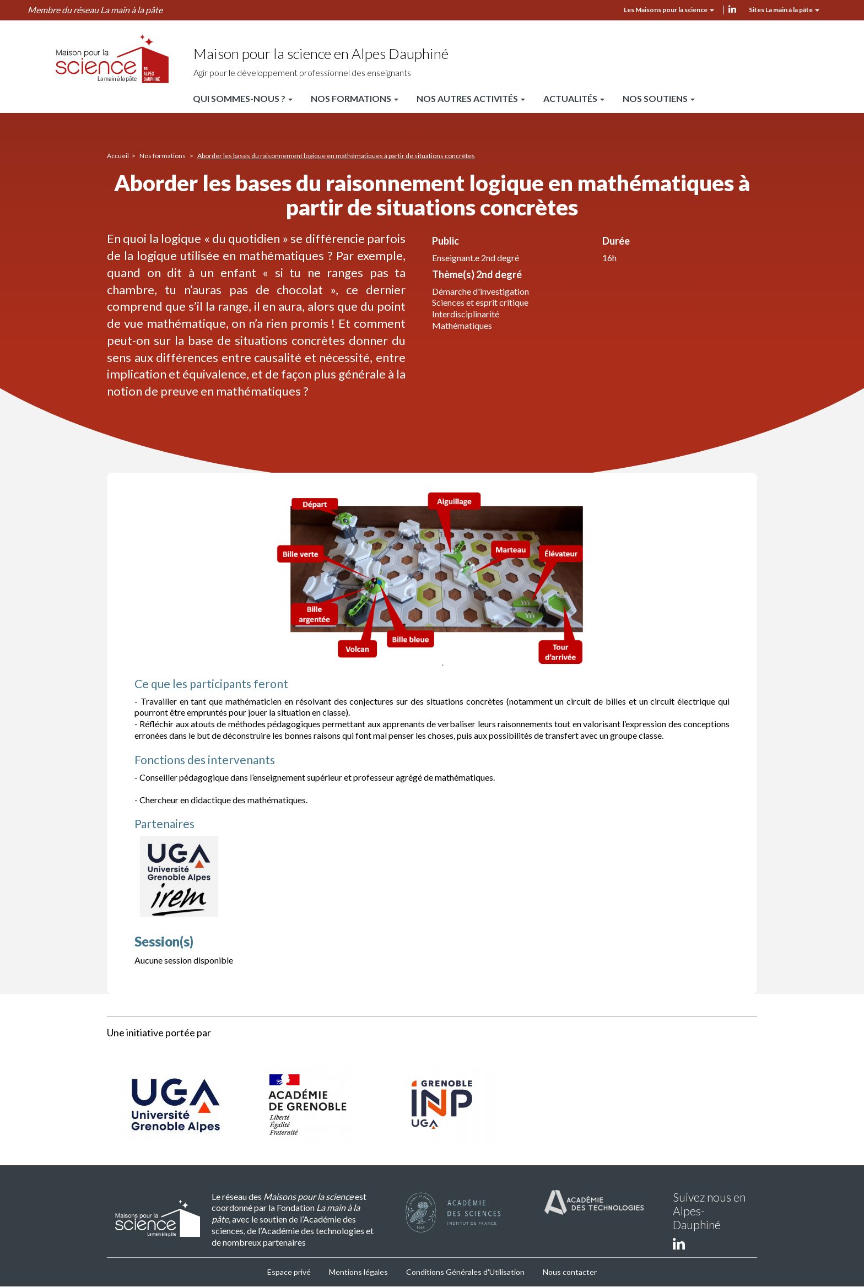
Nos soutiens (659, 98)
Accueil (118, 156)
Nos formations (354, 98)
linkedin (732, 9)
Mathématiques (462, 325)
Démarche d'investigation (480, 291)
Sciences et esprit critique (480, 302)
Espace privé (289, 1272)
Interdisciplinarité (465, 314)
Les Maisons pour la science (669, 10)
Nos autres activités (471, 98)
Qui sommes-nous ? (243, 98)
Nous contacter (570, 1272)
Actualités (573, 98)
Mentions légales (358, 1272)
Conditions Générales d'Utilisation (465, 1272)
